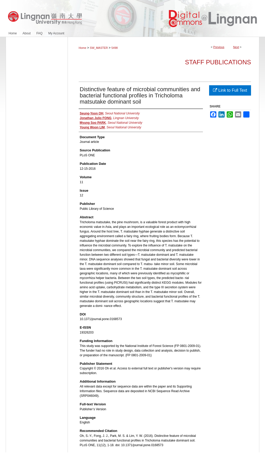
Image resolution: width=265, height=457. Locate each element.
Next (236, 47)
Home (82, 47)
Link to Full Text (230, 90)
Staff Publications (218, 62)
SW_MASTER (99, 47)
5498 (114, 47)
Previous (218, 47)
